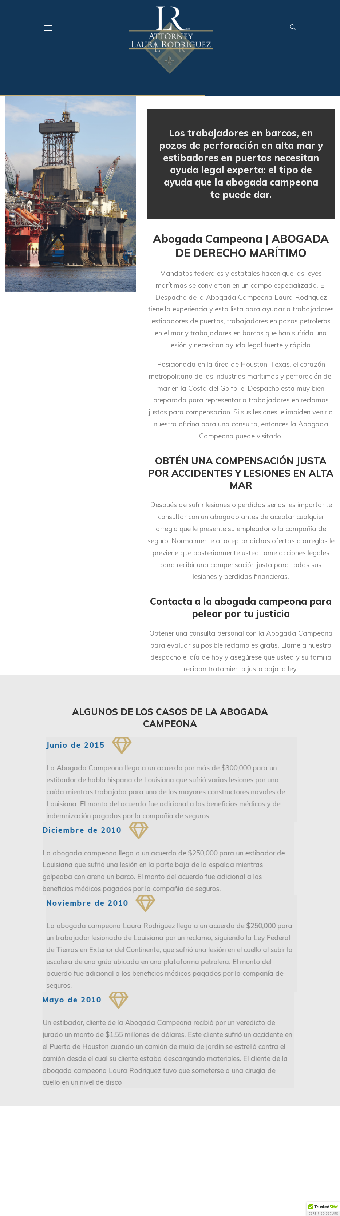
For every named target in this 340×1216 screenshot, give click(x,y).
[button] (323, 1209)
